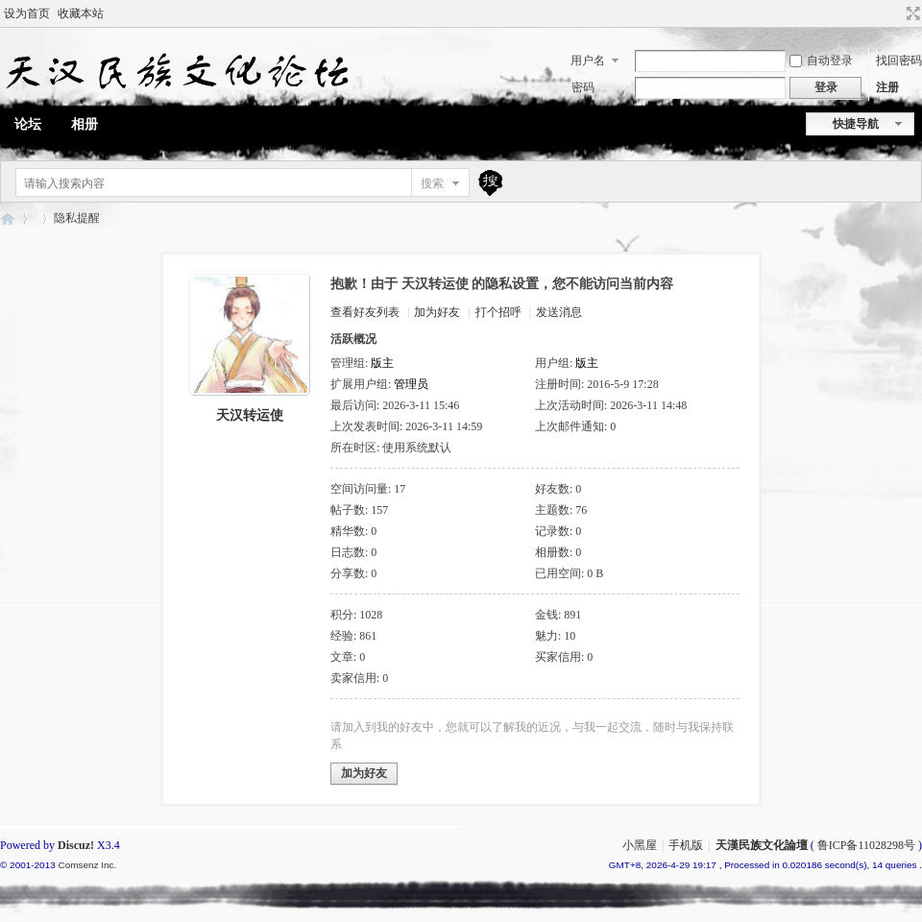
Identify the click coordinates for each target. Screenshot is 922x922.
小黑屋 (639, 845)
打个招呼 (498, 312)
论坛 (27, 124)
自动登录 (821, 60)
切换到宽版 (911, 13)
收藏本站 (81, 13)
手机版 (685, 845)
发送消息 (559, 312)
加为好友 (437, 312)
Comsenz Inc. (87, 865)
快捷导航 (856, 124)
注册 (887, 87)
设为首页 (27, 13)
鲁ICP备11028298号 (866, 845)
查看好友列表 (365, 312)
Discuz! (76, 845)
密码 (582, 87)
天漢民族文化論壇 (7, 218)
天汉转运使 (249, 415)
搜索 (432, 183)
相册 (84, 124)
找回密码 (899, 60)
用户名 (587, 60)
